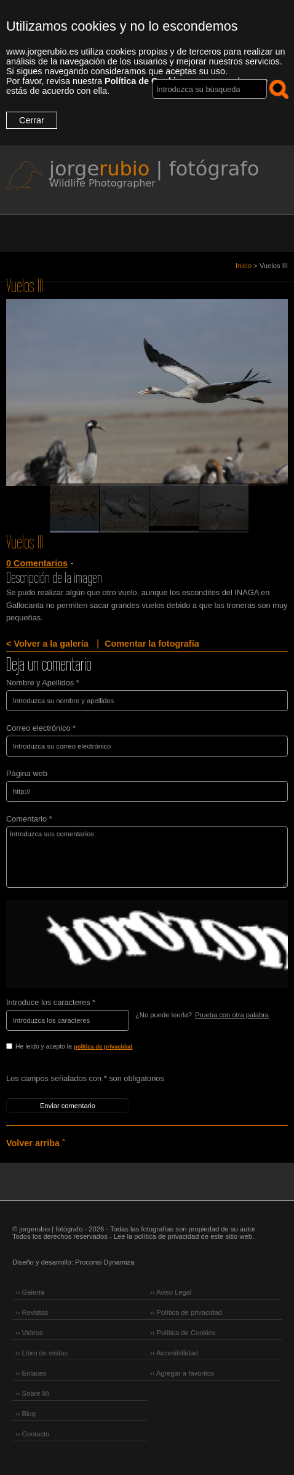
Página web (26, 773)
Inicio (244, 265)
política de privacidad (103, 1047)
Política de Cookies (145, 81)
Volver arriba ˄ (35, 1143)
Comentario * (29, 818)
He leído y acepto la (100, 1047)
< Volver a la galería (47, 644)
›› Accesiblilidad (174, 1353)
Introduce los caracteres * (50, 1002)
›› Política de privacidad (186, 1312)
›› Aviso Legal (171, 1292)
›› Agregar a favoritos (182, 1373)
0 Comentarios (37, 563)
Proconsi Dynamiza (104, 1262)
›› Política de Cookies (182, 1332)
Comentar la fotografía (152, 644)
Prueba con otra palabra (232, 1015)
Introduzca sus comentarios (147, 857)
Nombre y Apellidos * (42, 682)
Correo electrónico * (41, 728)
